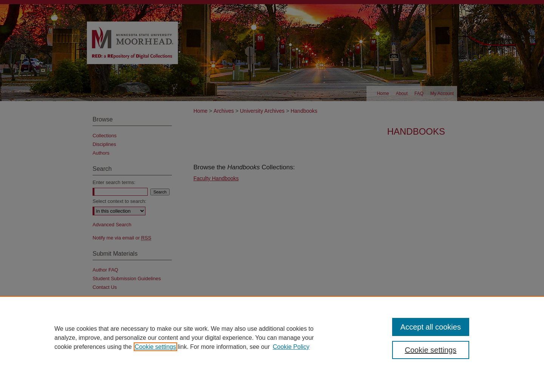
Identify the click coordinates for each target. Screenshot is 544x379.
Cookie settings (155, 347)
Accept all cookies (430, 327)
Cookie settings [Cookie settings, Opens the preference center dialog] (431, 350)
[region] (272, 337)
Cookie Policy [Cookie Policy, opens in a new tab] (291, 347)
